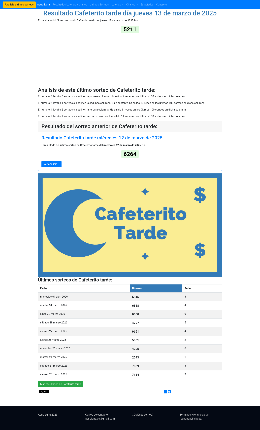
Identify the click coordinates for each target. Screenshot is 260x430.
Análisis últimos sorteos (19, 4)
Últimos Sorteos (99, 4)
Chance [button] (131, 4)
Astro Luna (43, 4)
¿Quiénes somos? (142, 414)
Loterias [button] (116, 4)
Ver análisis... (51, 164)
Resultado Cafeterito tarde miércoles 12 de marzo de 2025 (101, 138)
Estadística (147, 4)
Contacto (161, 4)
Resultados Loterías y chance (70, 4)
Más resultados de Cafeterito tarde (60, 384)
